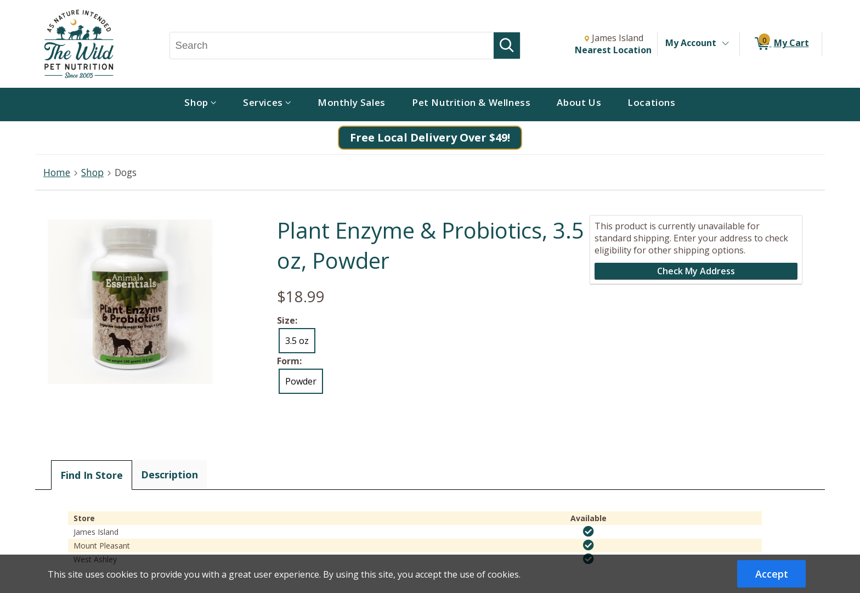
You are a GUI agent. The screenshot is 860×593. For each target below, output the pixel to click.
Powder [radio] (300, 381)
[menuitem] (200, 104)
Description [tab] (169, 474)
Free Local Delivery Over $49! (430, 137)
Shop (92, 172)
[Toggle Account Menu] (725, 43)
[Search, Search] (332, 45)
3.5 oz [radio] (297, 341)
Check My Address (696, 271)
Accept (771, 573)
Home (56, 172)
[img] (588, 531)
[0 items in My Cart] (780, 44)
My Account (690, 43)
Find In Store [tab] (91, 475)
